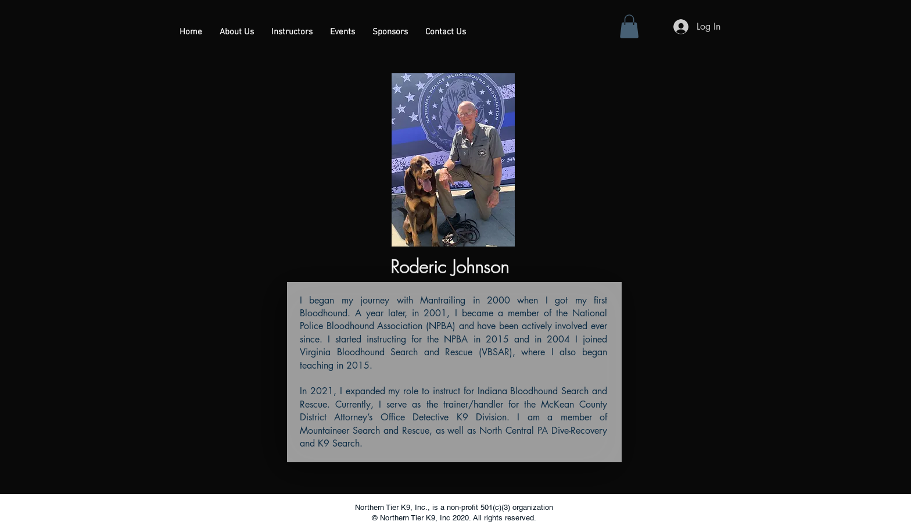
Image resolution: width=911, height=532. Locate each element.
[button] (292, 32)
